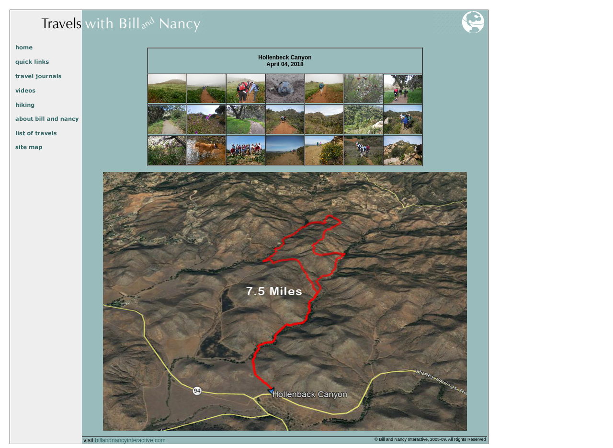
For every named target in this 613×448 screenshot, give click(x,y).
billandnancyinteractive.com (130, 440)
